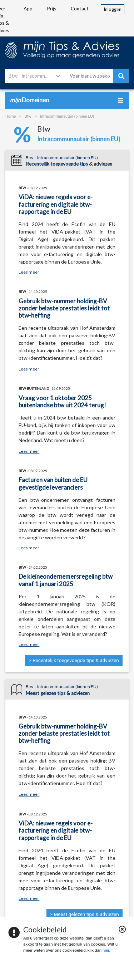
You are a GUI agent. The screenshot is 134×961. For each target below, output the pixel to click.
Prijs (51, 8)
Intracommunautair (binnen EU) (67, 116)
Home (10, 116)
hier (106, 950)
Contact (80, 8)
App (28, 8)
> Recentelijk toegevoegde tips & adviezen (74, 660)
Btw (28, 116)
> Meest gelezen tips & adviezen (84, 914)
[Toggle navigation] (120, 100)
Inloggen (114, 8)
